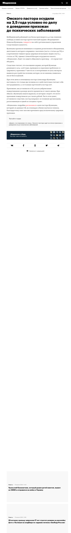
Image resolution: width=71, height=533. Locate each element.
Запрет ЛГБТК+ (20, 8)
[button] (67, 3)
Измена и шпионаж (7, 8)
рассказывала (31, 105)
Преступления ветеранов (58, 8)
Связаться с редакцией (35, 151)
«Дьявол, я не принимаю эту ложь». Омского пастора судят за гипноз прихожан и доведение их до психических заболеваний (35, 124)
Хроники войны (43, 8)
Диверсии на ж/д (32, 8)
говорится (27, 42)
